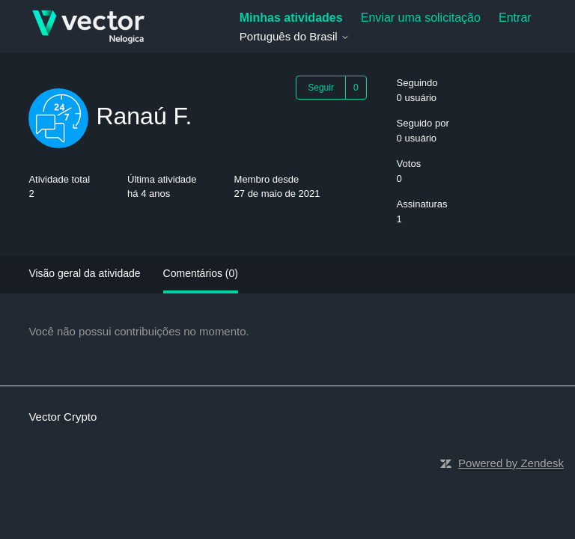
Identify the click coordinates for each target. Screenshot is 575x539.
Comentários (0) (200, 273)
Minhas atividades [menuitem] (291, 17)
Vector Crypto (62, 416)
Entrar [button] (515, 17)
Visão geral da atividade (84, 273)
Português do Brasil (295, 36)
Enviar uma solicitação (421, 17)
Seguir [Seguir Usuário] (321, 87)
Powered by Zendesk (511, 463)
